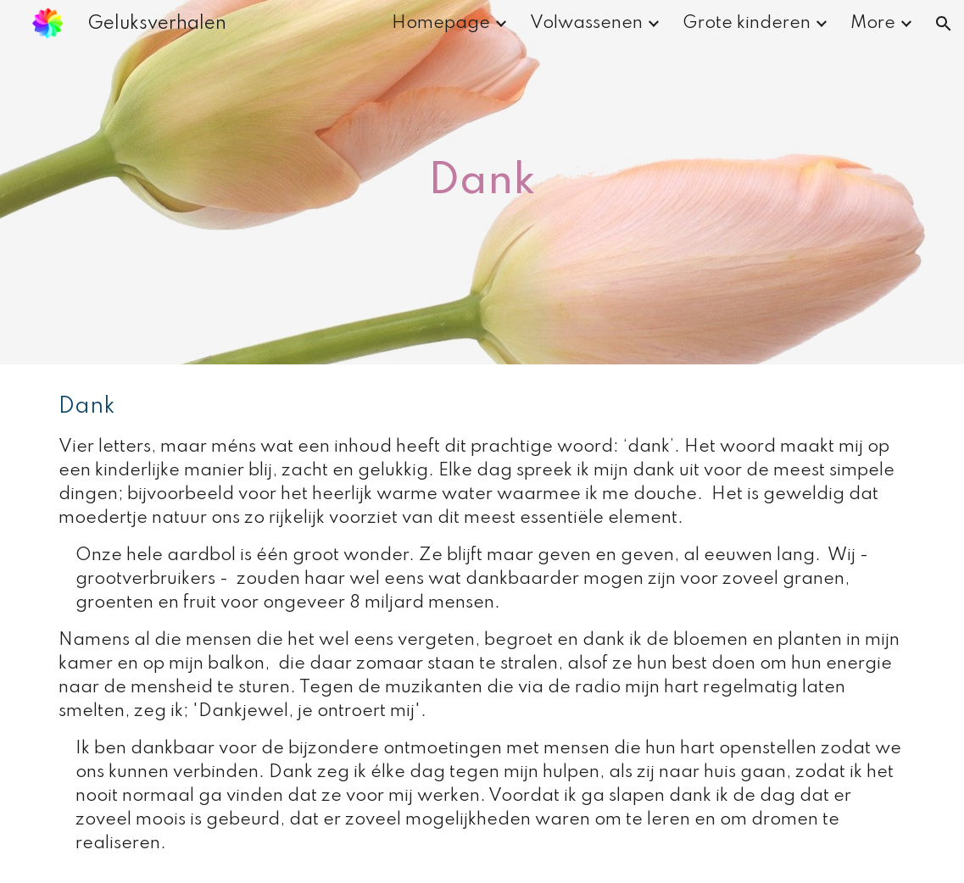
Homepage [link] (441, 23)
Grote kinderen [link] (747, 23)
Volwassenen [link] (586, 23)
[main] (482, 182)
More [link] (872, 23)
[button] (943, 23)
